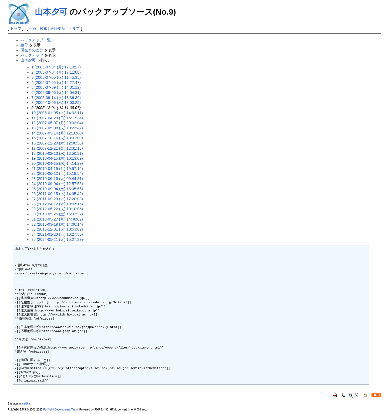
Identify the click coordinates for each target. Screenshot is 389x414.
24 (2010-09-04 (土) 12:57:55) (57, 184)
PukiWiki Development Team (60, 409)
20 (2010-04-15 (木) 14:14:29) (57, 163)
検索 (43, 28)
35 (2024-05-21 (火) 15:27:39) (57, 239)
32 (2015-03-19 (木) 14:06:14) (57, 224)
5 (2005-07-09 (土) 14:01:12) (56, 87)
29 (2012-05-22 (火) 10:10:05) (57, 209)
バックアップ (32, 55)
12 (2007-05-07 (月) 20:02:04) (57, 123)
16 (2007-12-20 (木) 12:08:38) (57, 143)
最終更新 (57, 28)
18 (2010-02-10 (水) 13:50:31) (57, 153)
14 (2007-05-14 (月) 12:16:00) (57, 133)
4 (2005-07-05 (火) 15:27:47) (56, 82)
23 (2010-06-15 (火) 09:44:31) (57, 178)
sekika (26, 403)
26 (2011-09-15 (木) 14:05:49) (57, 194)
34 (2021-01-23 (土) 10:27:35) (57, 234)
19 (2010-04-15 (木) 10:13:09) (57, 158)
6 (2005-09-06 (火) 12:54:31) (56, 92)
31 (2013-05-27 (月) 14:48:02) (57, 219)
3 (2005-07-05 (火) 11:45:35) (56, 77)
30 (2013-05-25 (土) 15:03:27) (57, 214)
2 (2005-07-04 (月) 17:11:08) (56, 72)
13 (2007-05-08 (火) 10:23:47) (57, 128)
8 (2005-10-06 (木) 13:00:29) (56, 102)
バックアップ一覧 (36, 40)
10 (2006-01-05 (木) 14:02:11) (57, 113)
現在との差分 (32, 50)
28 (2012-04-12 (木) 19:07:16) (57, 204)
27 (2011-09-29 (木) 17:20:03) (57, 199)
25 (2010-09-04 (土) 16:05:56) (57, 189)
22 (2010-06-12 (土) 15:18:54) (57, 173)
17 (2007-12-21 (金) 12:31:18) (57, 148)
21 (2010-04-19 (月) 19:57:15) (57, 168)
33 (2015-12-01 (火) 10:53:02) (57, 229)
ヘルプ (74, 28)
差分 (24, 45)
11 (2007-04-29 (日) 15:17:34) (57, 118)
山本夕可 (51, 11)
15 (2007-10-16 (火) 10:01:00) (57, 138)
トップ (15, 28)
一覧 (32, 28)
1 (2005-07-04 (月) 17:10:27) (56, 67)
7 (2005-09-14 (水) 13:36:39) (56, 98)
